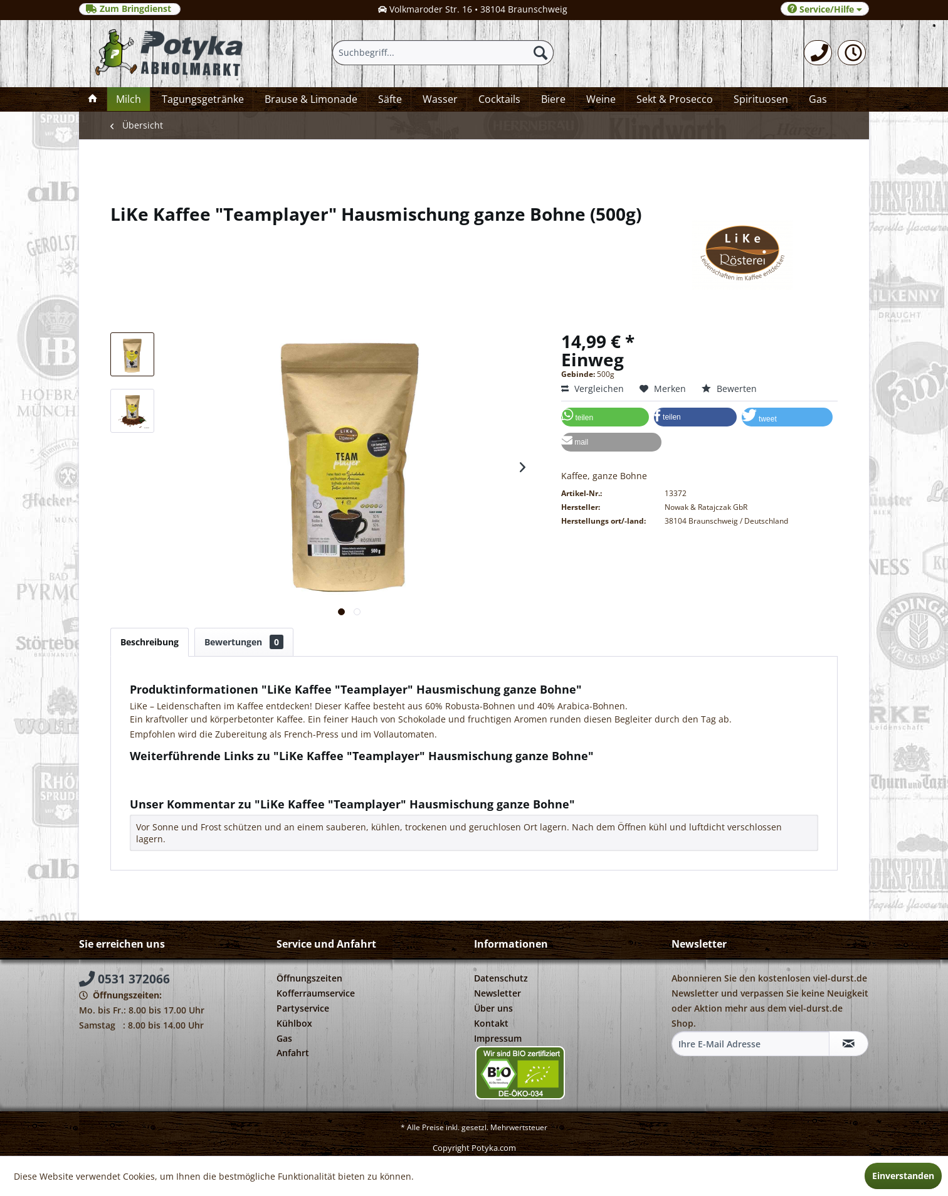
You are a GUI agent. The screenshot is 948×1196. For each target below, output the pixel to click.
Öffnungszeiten (309, 978)
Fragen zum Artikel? (177, 772)
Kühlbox (294, 1023)
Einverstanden (903, 1176)
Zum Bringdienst (130, 8)
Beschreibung (149, 642)
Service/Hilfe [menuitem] (824, 9)
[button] (605, 417)
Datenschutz (501, 978)
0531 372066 (124, 979)
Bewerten (729, 388)
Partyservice (302, 1008)
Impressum (498, 1038)
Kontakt (491, 1023)
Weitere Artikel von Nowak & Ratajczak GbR (226, 784)
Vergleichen (592, 388)
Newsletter (497, 993)
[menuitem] (818, 52)
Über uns (493, 1008)
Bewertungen (243, 642)
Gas (284, 1038)
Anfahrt (292, 1053)
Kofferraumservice (315, 993)
